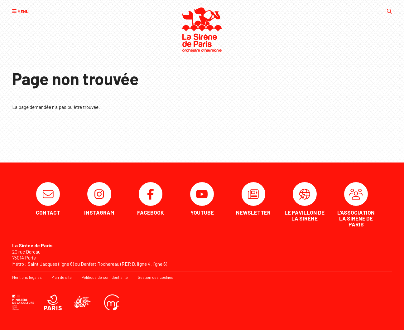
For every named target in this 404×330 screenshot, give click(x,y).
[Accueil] (202, 29)
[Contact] (48, 199)
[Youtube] (202, 199)
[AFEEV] (83, 302)
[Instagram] (99, 199)
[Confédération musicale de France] (111, 302)
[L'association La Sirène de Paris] (356, 205)
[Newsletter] (253, 199)
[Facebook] (150, 199)
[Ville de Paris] (53, 302)
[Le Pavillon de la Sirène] (304, 202)
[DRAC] (23, 302)
